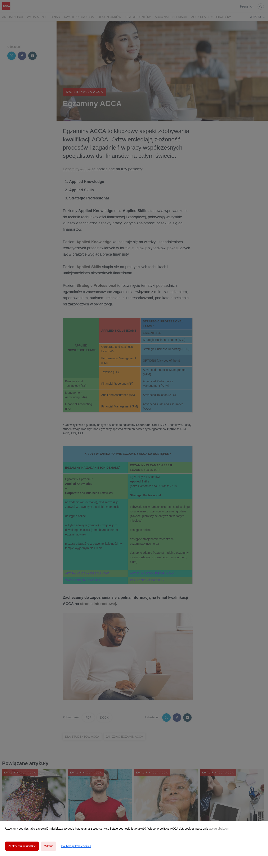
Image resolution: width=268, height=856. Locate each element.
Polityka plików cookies (76, 846)
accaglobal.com (219, 828)
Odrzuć (48, 846)
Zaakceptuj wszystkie (22, 846)
